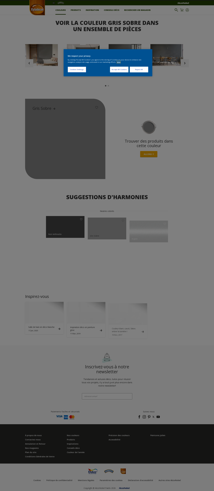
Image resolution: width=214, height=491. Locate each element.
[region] (108, 62)
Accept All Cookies (119, 69)
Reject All (139, 69)
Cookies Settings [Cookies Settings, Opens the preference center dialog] (77, 69)
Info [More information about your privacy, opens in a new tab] (118, 62)
